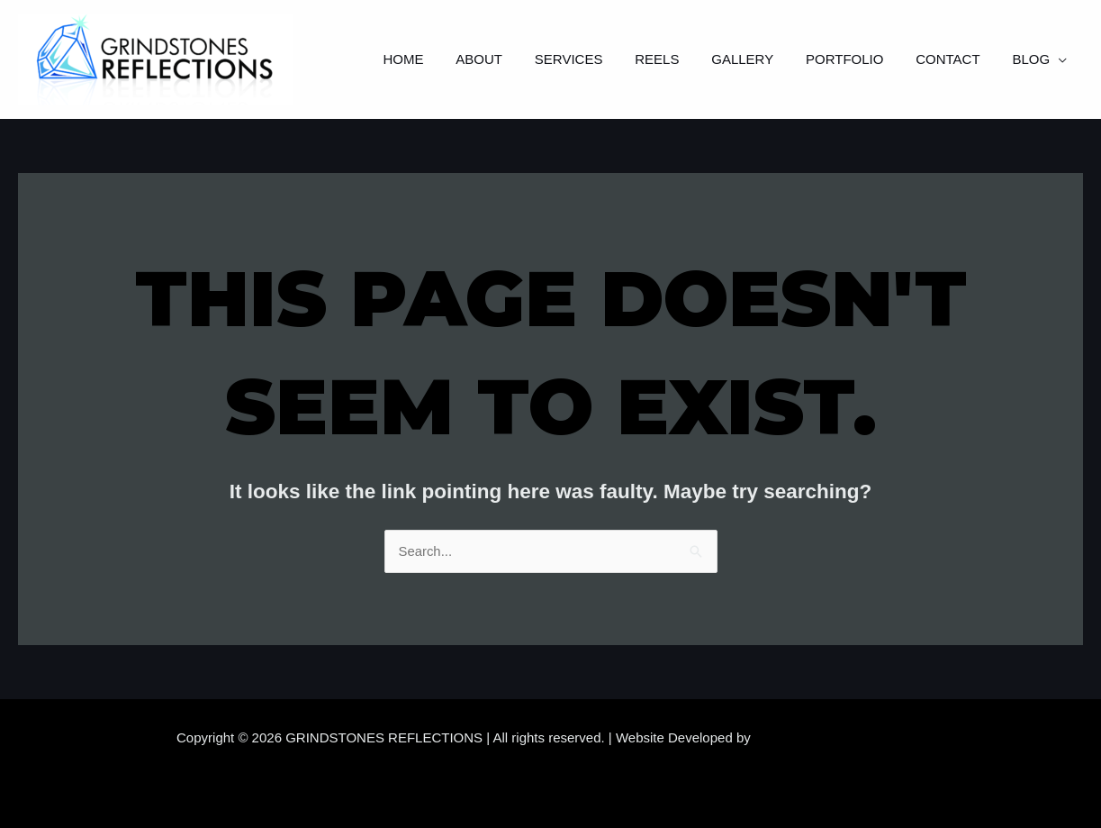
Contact (956, 59)
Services (598, 59)
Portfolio (858, 59)
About (513, 59)
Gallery (761, 59)
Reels (680, 59)
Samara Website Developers (839, 737)
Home (442, 59)
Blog (1033, 59)
